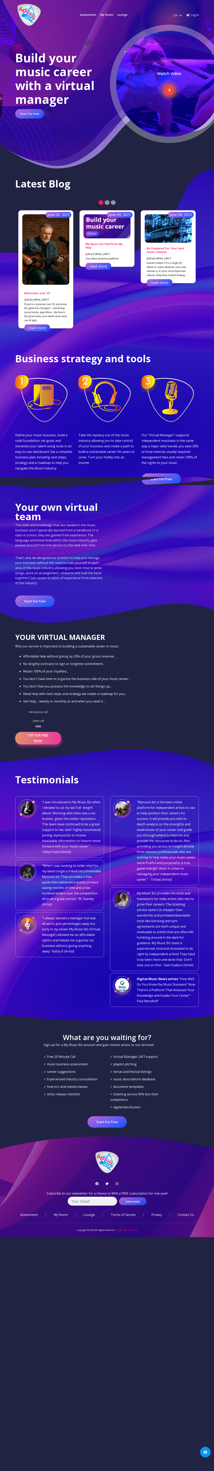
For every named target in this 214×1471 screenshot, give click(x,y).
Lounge (122, 15)
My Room (106, 15)
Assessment (88, 15)
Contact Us (186, 1215)
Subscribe (132, 1201)
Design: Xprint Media (126, 1229)
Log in (195, 15)
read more (37, 327)
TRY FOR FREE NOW (38, 738)
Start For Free (29, 114)
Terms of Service (123, 1215)
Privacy (156, 1215)
